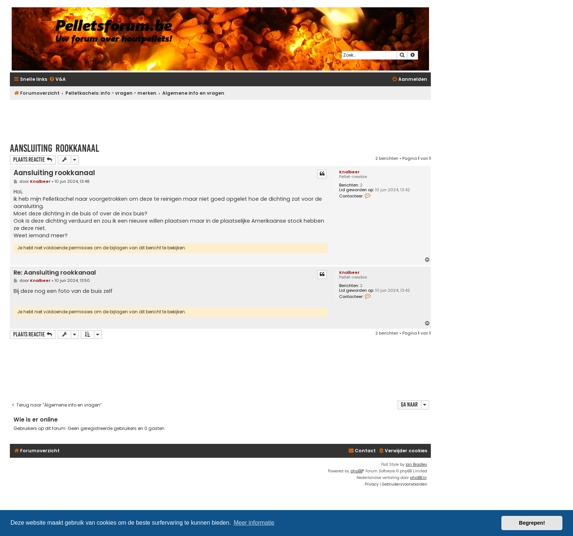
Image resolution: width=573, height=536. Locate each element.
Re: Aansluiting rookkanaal (55, 273)
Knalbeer (349, 172)
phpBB (356, 471)
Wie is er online (36, 419)
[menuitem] (57, 79)
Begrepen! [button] (532, 523)
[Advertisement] (220, 117)
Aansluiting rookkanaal (54, 148)
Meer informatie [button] (254, 523)
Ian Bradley (416, 464)
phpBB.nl (418, 477)
